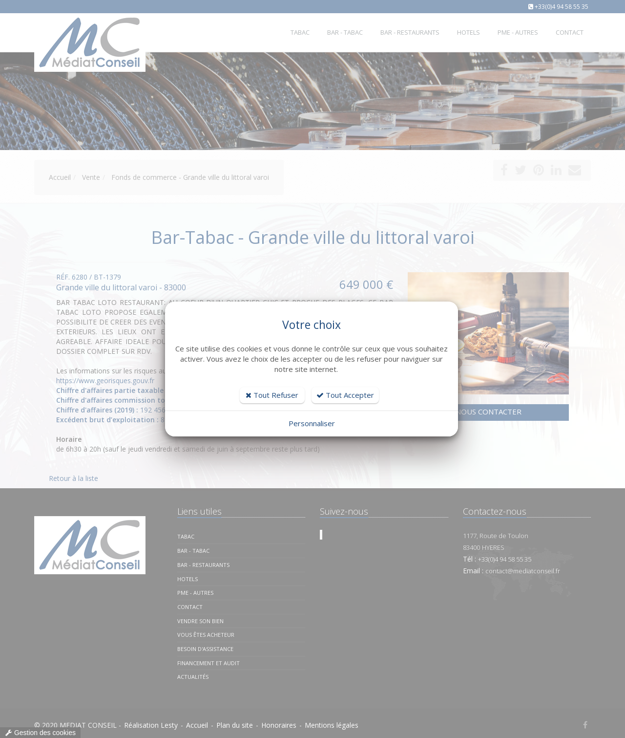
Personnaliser (312, 423)
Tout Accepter (345, 395)
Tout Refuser (272, 395)
